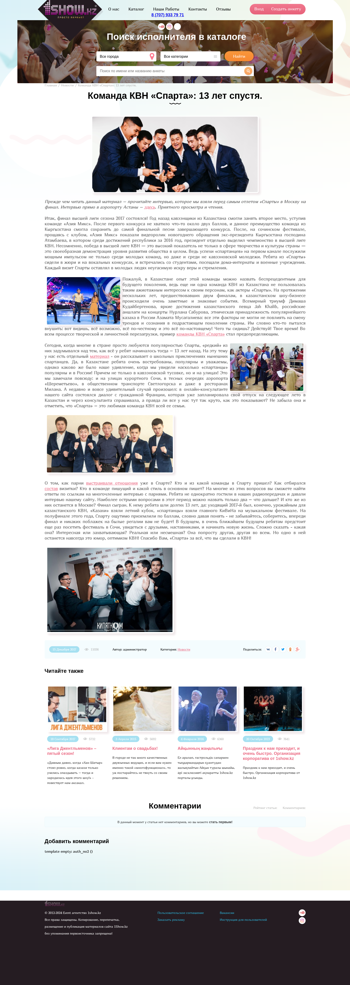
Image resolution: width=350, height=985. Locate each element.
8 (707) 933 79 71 (167, 15)
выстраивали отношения (112, 483)
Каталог (136, 9)
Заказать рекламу (171, 920)
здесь (149, 207)
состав (51, 488)
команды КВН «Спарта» (200, 334)
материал (99, 356)
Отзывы (223, 9)
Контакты (197, 9)
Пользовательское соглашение (180, 913)
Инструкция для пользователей (243, 920)
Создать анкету (286, 8)
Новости (184, 649)
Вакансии (227, 913)
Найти (239, 56)
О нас (113, 9)
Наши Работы (166, 9)
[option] (77, 735)
